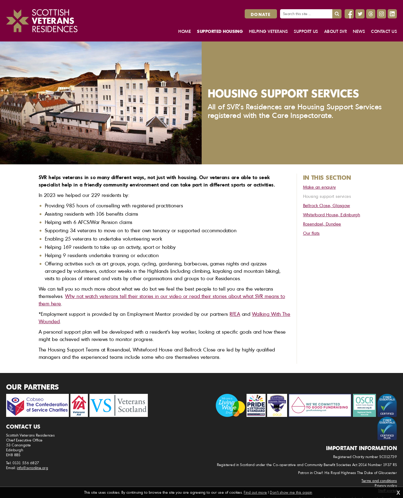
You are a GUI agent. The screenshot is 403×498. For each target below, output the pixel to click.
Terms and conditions (379, 480)
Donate (261, 14)
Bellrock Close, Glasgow (326, 205)
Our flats (311, 233)
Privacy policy (386, 485)
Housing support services (327, 196)
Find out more (255, 492)
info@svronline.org (32, 467)
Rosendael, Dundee (322, 223)
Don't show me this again (291, 492)
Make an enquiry (319, 187)
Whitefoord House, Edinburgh (331, 214)
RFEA (235, 314)
